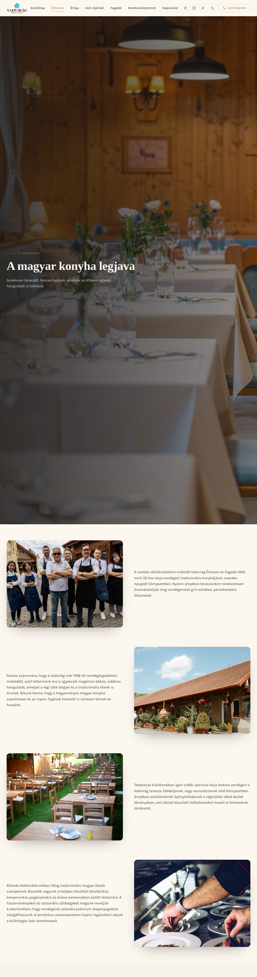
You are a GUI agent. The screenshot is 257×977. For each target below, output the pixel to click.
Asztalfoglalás (234, 8)
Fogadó (116, 8)
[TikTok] (202, 8)
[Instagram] (194, 8)
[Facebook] (185, 8)
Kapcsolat (170, 8)
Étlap (75, 8)
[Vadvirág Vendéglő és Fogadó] (17, 8)
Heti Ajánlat (94, 8)
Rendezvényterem (142, 8)
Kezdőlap (38, 8)
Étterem (58, 8)
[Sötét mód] (212, 8)
